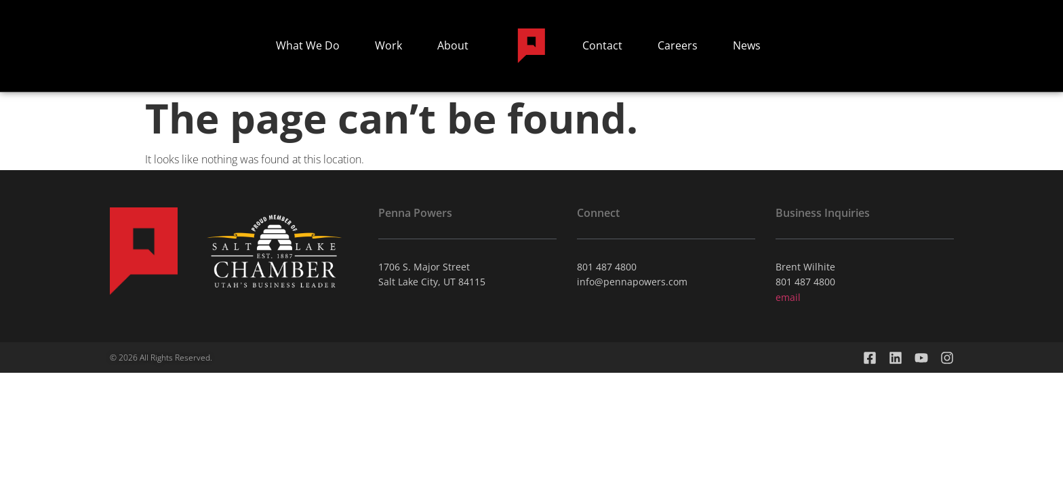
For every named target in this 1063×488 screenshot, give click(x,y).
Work (388, 45)
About (452, 45)
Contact (602, 45)
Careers (678, 45)
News (747, 45)
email (788, 297)
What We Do (308, 45)
